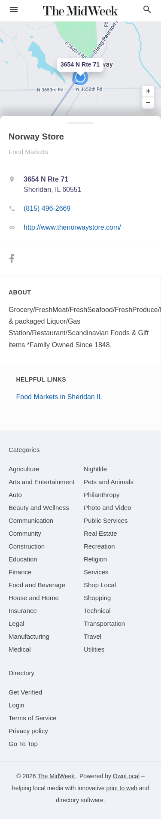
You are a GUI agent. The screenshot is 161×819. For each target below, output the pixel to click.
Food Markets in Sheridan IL (59, 396)
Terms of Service (33, 718)
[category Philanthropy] (101, 494)
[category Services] (96, 572)
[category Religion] (95, 559)
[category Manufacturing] (29, 636)
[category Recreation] (99, 546)
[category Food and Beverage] (37, 584)
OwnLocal (126, 776)
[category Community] (25, 533)
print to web (121, 788)
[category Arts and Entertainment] (41, 481)
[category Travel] (92, 636)
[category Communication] (31, 520)
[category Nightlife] (95, 469)
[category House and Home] (34, 597)
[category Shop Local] (100, 584)
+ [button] (148, 91)
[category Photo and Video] (107, 507)
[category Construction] (27, 546)
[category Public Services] (106, 520)
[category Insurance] (23, 610)
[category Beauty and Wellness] (39, 507)
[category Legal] (16, 623)
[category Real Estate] (100, 533)
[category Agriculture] (24, 469)
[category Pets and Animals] (109, 481)
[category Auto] (15, 494)
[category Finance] (20, 572)
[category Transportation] (104, 623)
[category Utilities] (94, 649)
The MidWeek (56, 776)
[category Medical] (20, 649)
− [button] (148, 102)
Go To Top (23, 743)
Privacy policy (28, 730)
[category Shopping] (97, 597)
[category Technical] (97, 610)
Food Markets (28, 151)
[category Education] (23, 559)
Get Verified (25, 692)
